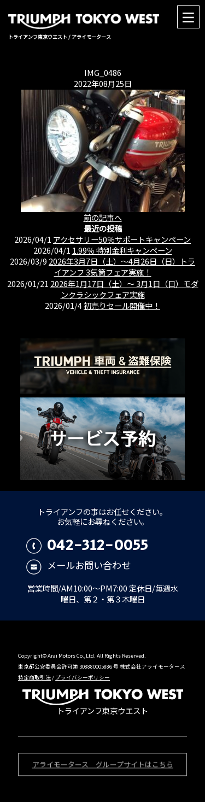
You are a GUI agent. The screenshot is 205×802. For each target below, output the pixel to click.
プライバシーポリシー (82, 677)
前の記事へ (103, 217)
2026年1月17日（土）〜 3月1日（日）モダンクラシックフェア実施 (124, 289)
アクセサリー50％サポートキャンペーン (122, 239)
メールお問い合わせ (78, 565)
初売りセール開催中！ (122, 305)
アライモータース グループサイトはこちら (102, 765)
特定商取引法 (34, 677)
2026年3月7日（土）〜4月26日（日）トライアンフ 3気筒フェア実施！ (122, 266)
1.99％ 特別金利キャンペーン (122, 250)
